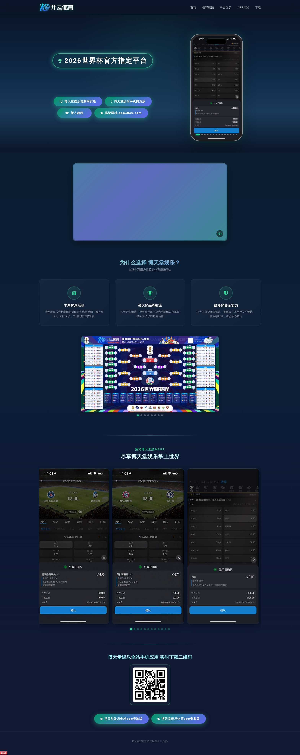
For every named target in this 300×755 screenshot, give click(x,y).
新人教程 (74, 113)
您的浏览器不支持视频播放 (150, 202)
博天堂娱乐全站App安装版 (121, 718)
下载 (258, 7)
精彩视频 (208, 7)
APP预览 (243, 7)
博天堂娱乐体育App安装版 (178, 718)
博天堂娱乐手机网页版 (128, 101)
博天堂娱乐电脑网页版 (78, 101)
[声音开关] (219, 233)
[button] (131, 629)
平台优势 (226, 7)
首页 (193, 7)
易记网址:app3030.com (121, 113)
